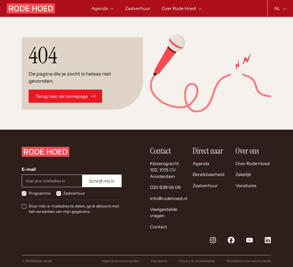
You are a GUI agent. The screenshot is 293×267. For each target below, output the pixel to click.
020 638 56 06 (165, 187)
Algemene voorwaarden (120, 261)
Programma (40, 193)
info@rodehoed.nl (168, 198)
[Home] (31, 8)
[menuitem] (137, 8)
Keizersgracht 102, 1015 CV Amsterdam (164, 170)
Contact (158, 227)
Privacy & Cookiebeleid (197, 261)
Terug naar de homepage (65, 96)
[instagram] (212, 240)
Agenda (201, 163)
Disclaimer (159, 261)
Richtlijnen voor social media (249, 261)
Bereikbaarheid (208, 174)
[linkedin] (267, 240)
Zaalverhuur (74, 193)
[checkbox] (24, 193)
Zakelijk (243, 174)
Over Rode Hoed (252, 163)
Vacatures (246, 185)
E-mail (29, 169)
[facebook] (231, 240)
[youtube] (249, 240)
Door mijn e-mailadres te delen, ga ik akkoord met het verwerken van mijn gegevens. (74, 208)
